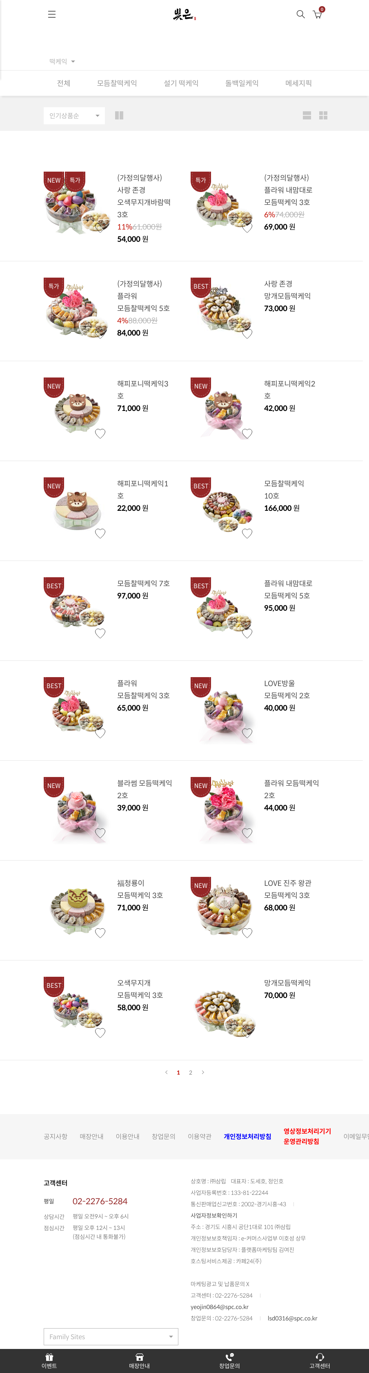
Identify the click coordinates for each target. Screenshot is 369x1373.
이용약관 (199, 1136)
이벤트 (49, 1361)
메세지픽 (298, 82)
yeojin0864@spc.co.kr (220, 1307)
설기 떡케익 (181, 82)
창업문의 (164, 1136)
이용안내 (128, 1136)
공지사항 (55, 1136)
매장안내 (91, 1136)
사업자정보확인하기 (214, 1216)
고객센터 (319, 1361)
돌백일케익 (242, 82)
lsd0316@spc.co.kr (293, 1318)
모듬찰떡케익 (117, 82)
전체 (64, 82)
